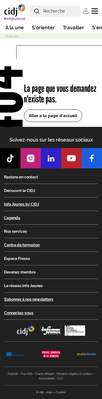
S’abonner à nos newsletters (28, 299)
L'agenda (12, 218)
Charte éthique (44, 373)
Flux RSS (26, 373)
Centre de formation (22, 245)
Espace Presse (17, 258)
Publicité (13, 373)
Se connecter (86, 11)
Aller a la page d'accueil (53, 115)
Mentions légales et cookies (74, 373)
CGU (60, 378)
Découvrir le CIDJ (19, 190)
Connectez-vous (18, 313)
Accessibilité (46, 378)
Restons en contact (21, 177)
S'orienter (43, 27)
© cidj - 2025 (44, 392)
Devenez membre (20, 272)
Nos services (15, 231)
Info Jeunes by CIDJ (21, 204)
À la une (14, 27)
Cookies (61, 392)
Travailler (73, 27)
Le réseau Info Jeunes (23, 286)
